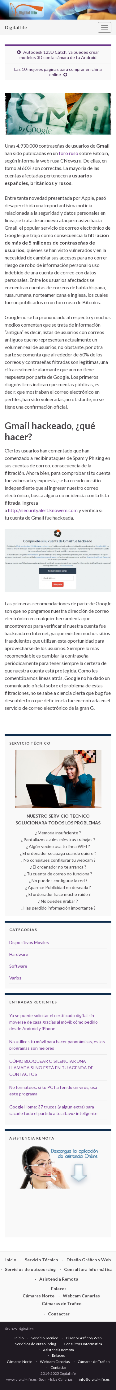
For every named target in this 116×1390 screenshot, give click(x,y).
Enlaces (59, 1288)
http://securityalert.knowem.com (43, 510)
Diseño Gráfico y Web (89, 1259)
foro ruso (68, 153)
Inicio (10, 1259)
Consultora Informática (88, 1269)
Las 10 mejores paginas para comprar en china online (58, 72)
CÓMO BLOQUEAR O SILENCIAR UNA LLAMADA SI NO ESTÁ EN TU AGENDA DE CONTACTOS (51, 1067)
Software (18, 966)
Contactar (59, 1313)
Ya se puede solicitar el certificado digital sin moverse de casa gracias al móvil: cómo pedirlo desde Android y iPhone (53, 1022)
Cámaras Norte (38, 1295)
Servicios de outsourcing (30, 1269)
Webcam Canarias (81, 1295)
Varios (15, 977)
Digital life (16, 27)
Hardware (18, 954)
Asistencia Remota (58, 1279)
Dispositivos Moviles (29, 942)
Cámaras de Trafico (62, 1303)
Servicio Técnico (41, 1259)
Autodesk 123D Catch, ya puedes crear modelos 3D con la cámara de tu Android (59, 54)
